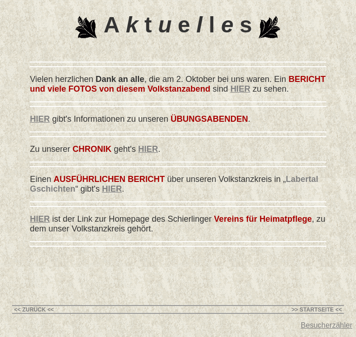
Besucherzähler (326, 325)
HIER (240, 89)
